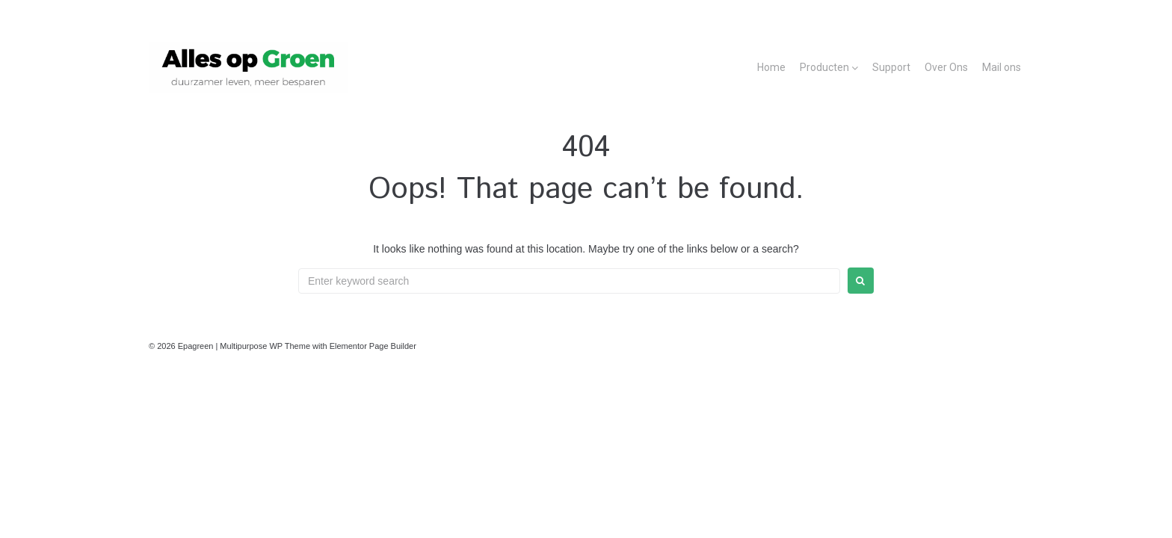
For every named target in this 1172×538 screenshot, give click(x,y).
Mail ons (1001, 67)
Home (771, 67)
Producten (824, 67)
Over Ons (946, 67)
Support (891, 67)
